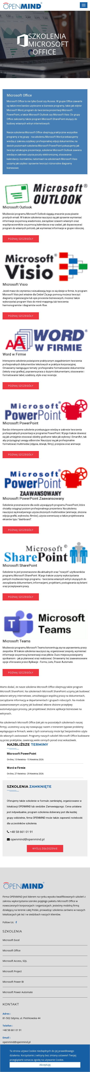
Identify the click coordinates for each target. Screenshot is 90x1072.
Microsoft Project (12, 971)
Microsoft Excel (11, 940)
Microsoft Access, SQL (15, 960)
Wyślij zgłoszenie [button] (44, 848)
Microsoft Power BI (13, 981)
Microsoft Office (11, 950)
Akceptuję (44, 1064)
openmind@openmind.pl (26, 839)
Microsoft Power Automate (18, 992)
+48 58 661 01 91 (20, 832)
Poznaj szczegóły (20, 238)
